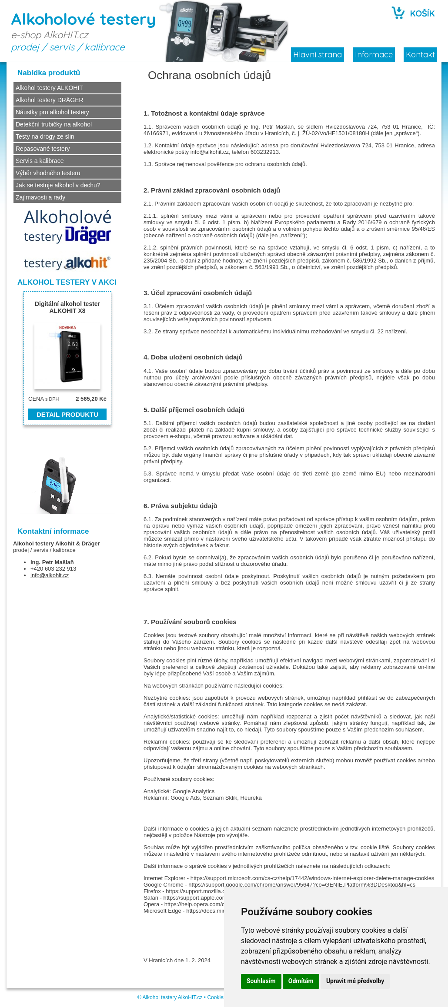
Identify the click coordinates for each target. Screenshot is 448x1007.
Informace (374, 55)
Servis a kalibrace (40, 160)
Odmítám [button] (301, 980)
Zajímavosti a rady (40, 197)
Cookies (216, 997)
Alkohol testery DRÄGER (50, 99)
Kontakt (420, 55)
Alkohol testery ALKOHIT (49, 87)
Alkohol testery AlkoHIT (169, 997)
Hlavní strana (317, 55)
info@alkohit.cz (49, 575)
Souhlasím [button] (261, 980)
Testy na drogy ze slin (45, 136)
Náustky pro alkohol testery (52, 112)
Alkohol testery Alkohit (43, 543)
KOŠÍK (422, 13)
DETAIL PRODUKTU (67, 414)
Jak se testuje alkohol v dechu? (58, 185)
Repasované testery (43, 148)
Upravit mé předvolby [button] (355, 980)
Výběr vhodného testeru (48, 172)
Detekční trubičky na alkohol (54, 124)
